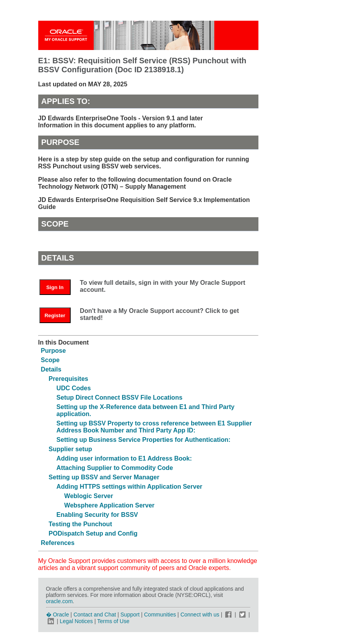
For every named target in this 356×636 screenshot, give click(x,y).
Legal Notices (76, 621)
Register (54, 315)
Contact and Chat (94, 614)
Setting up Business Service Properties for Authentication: (144, 439)
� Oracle (57, 614)
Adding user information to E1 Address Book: (124, 458)
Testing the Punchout (80, 524)
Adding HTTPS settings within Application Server (130, 486)
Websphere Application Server (109, 505)
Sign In (54, 287)
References (58, 543)
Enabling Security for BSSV (97, 514)
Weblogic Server (88, 496)
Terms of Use (113, 621)
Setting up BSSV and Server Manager (104, 477)
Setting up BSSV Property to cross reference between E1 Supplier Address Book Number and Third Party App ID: (154, 427)
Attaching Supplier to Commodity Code (115, 467)
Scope (50, 360)
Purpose (53, 350)
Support (130, 614)
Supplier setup (70, 449)
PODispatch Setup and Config (93, 533)
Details (51, 369)
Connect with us (200, 614)
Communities (160, 614)
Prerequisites (68, 378)
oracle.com (59, 601)
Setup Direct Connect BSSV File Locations (120, 397)
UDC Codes (74, 388)
